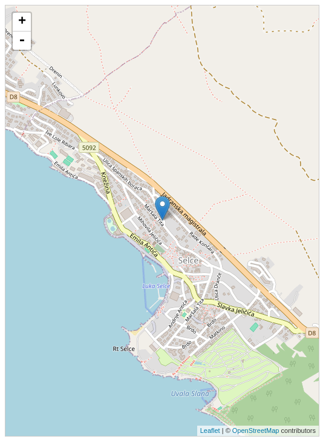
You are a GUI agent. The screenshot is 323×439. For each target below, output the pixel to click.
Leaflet (210, 430)
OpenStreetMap (255, 430)
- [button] (22, 41)
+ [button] (22, 22)
